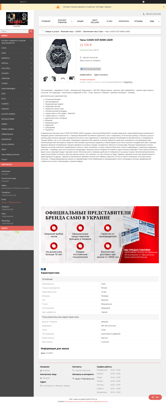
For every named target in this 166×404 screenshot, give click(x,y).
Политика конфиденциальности (96, 401)
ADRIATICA (6, 58)
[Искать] (31, 31)
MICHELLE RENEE (8, 119)
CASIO (4, 48)
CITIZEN (4, 83)
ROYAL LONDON (8, 144)
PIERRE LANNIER (8, 129)
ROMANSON (6, 139)
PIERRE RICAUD (7, 134)
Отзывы (138, 21)
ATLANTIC (5, 73)
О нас (109, 21)
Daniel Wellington (8, 88)
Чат (155, 397)
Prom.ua (94, 399)
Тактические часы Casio (93, 31)
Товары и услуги (52, 31)
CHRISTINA (6, 78)
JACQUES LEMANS (8, 114)
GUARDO (5, 104)
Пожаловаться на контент (74, 401)
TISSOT (4, 159)
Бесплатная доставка (92, 69)
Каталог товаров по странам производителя (14, 41)
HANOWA (5, 109)
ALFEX (4, 53)
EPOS (4, 98)
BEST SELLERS (95, 21)
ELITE (3, 93)
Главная (46, 21)
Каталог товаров (62, 21)
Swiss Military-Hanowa (10, 154)
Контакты (124, 21)
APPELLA (5, 63)
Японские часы (67, 31)
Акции (80, 21)
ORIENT (4, 124)
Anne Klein (6, 68)
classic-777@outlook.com (11, 202)
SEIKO (4, 149)
